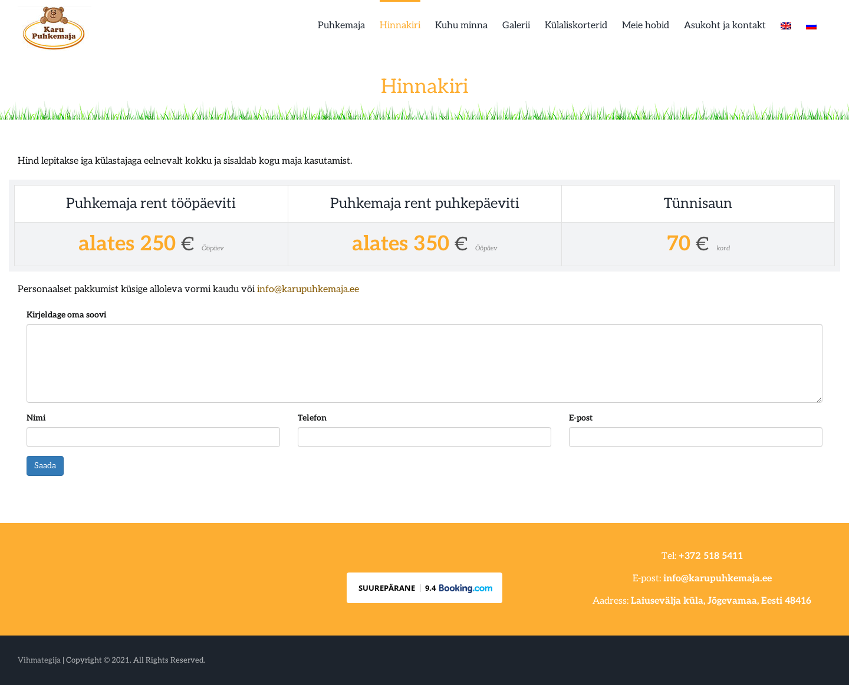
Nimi (36, 418)
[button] (424, 588)
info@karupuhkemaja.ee (308, 289)
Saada (45, 466)
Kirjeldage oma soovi (66, 315)
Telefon (312, 418)
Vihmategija (39, 660)
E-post (581, 418)
